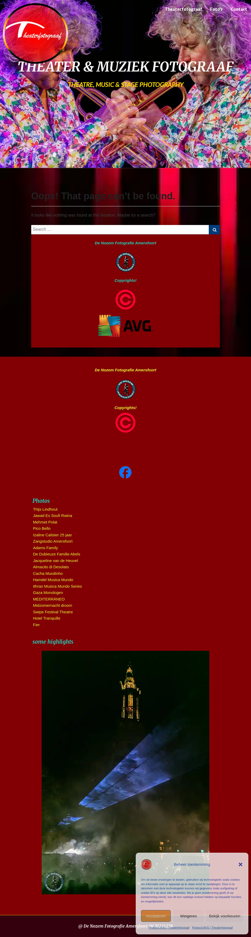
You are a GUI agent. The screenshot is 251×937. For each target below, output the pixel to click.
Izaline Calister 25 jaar (52, 535)
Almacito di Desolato (51, 567)
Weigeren (188, 916)
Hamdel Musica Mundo (53, 579)
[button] (240, 864)
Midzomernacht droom (52, 605)
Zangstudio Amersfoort (53, 541)
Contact (239, 9)
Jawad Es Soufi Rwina (52, 515)
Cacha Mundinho (48, 573)
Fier (36, 624)
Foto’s (216, 9)
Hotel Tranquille (46, 618)
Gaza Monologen (48, 592)
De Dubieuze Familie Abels (56, 554)
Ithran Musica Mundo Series (57, 586)
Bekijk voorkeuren (224, 916)
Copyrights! (125, 280)
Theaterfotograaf (183, 9)
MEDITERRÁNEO (49, 599)
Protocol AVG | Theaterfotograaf (169, 927)
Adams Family (45, 547)
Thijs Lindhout (45, 509)
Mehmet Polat (45, 522)
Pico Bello (42, 528)
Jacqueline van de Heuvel (55, 560)
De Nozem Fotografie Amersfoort (125, 243)
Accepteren (156, 916)
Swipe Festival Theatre (53, 612)
